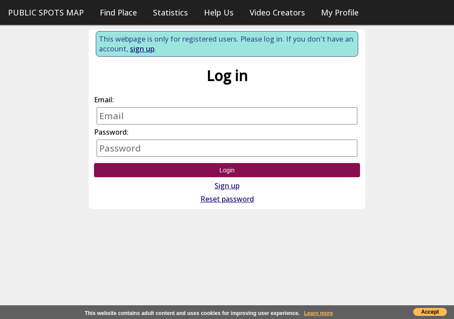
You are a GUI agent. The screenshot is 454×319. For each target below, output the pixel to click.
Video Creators (277, 12)
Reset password (227, 199)
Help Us (219, 12)
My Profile (340, 12)
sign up (142, 49)
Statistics (170, 12)
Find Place (118, 12)
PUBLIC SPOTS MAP (46, 12)
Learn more (318, 313)
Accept (430, 312)
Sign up (227, 186)
